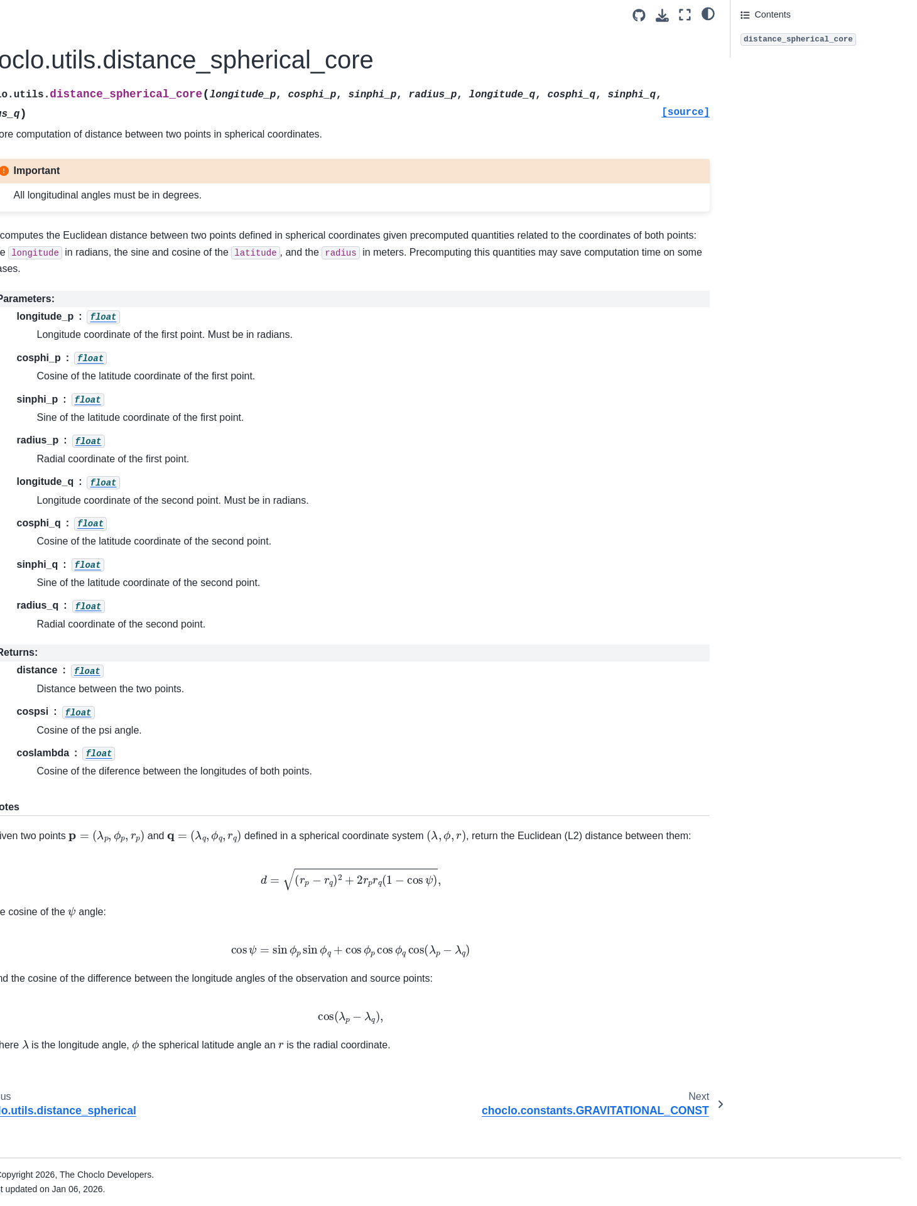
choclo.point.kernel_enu (90, 166)
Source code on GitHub (80, 1121)
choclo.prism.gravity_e (88, 206)
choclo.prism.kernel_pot (90, 585)
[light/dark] (708, 13)
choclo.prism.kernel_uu (89, 705)
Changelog (55, 969)
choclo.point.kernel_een (90, 46)
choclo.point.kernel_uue (90, 126)
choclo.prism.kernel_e (87, 605)
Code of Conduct (66, 1101)
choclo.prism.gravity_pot (91, 186)
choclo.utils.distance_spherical (104, 805)
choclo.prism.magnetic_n (93, 425)
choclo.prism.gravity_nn (90, 286)
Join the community (72, 1062)
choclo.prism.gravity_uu (90, 306)
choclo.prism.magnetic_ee (95, 465)
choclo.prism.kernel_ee (89, 665)
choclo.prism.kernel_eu (89, 744)
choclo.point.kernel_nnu (90, 106)
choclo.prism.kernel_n (87, 625)
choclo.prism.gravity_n (88, 225)
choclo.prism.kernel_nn (89, 685)
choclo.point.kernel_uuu (90, 26)
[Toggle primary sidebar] (215, 15)
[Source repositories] (639, 15)
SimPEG (50, 1161)
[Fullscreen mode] (685, 15)
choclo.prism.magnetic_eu (95, 545)
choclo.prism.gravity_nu (90, 366)
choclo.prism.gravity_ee (90, 266)
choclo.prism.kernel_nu (89, 764)
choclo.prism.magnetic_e (93, 405)
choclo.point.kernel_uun (90, 146)
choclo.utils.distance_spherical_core (112, 831)
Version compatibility (74, 989)
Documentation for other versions (99, 1009)
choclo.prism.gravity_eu (90, 345)
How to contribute (68, 1081)
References (56, 949)
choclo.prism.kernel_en (89, 725)
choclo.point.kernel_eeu (90, 66)
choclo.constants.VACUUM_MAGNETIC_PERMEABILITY (113, 901)
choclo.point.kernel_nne (90, 86)
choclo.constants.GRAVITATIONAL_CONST (113, 866)
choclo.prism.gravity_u (88, 246)
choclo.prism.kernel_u (87, 645)
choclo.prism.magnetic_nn (95, 485)
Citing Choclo (60, 929)
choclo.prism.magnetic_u (93, 445)
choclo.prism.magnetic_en (95, 525)
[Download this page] (662, 15)
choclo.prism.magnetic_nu (95, 565)
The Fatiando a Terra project (89, 1141)
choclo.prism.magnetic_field (99, 386)
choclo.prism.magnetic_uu (95, 505)
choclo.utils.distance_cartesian (104, 785)
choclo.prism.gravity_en (90, 325)
